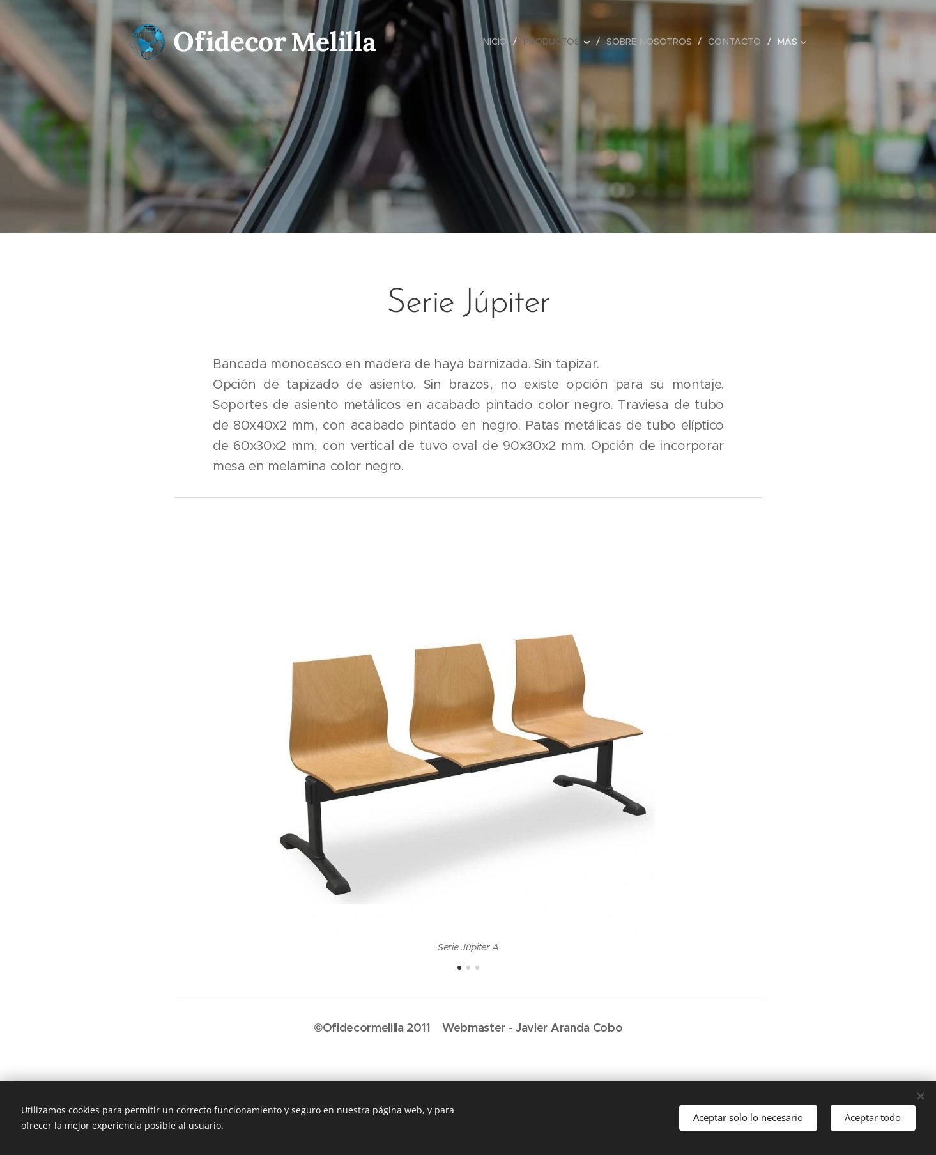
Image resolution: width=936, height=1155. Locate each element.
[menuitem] (496, 42)
